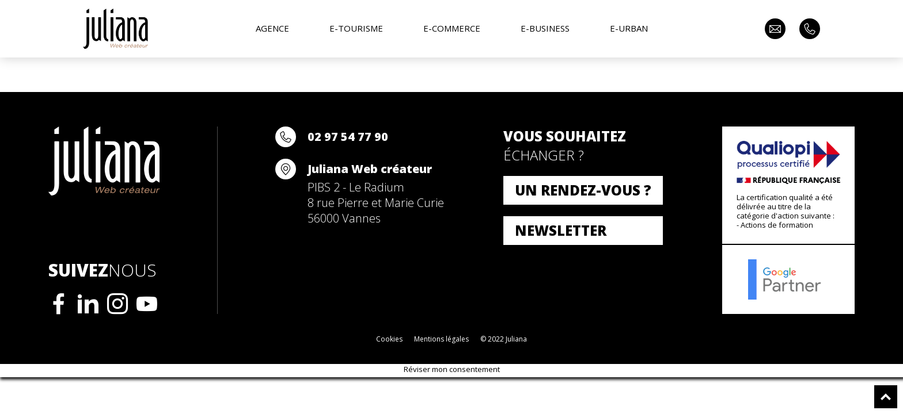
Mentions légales (441, 339)
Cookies (389, 339)
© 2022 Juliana (503, 339)
